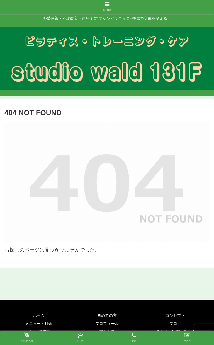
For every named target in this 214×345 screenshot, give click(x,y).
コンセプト (175, 315)
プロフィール (107, 323)
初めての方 (107, 315)
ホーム (39, 315)
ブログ (175, 323)
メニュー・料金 (38, 323)
